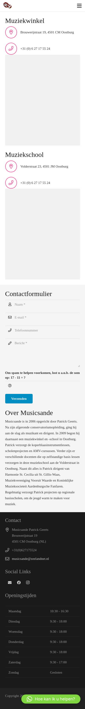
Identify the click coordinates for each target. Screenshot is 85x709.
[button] (50, 699)
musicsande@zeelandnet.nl (30, 559)
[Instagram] (27, 582)
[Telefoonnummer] (42, 330)
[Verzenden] (19, 398)
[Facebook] (18, 582)
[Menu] (79, 5)
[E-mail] (42, 317)
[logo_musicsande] (7, 5)
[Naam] (42, 304)
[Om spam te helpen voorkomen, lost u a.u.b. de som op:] (42, 385)
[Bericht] (42, 352)
